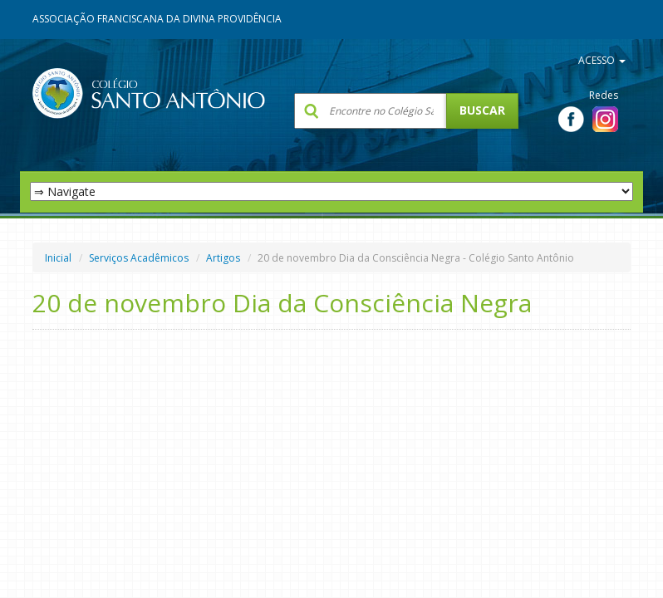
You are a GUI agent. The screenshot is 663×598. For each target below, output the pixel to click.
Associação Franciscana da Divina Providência (157, 19)
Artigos (223, 258)
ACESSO (602, 60)
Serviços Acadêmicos (139, 258)
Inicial (58, 258)
